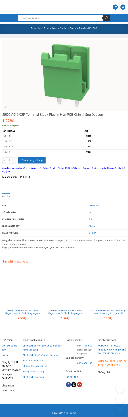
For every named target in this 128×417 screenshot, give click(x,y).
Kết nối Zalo (72, 376)
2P (90, 212)
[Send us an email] (73, 384)
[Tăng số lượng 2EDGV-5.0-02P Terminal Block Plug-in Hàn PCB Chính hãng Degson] (14, 160)
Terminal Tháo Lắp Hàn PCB (83, 28)
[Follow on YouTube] (79, 384)
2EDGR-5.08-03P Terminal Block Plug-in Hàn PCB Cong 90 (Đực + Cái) (108, 312)
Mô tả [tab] (6, 196)
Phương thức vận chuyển (35, 366)
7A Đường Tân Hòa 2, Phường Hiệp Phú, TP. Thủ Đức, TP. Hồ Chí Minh (112, 349)
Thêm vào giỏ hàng (32, 160)
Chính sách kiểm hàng (33, 377)
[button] (4, 7)
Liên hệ (5, 355)
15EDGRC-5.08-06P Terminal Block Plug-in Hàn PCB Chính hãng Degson (22, 312)
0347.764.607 (84, 345)
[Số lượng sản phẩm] (9, 160)
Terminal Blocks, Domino (55, 28)
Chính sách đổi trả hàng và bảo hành (40, 355)
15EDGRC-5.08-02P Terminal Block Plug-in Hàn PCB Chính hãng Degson (65, 312)
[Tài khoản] (122, 7)
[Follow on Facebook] (68, 384)
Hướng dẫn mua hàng (33, 371)
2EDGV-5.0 (94, 205)
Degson (92, 233)
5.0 (90, 219)
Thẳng (92, 226)
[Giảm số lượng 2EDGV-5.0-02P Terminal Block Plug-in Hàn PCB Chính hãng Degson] (4, 160)
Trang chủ (36, 28)
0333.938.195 (84, 363)
